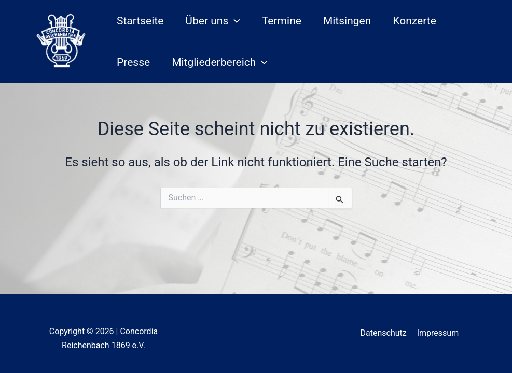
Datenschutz (384, 333)
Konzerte (414, 21)
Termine (281, 21)
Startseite (140, 21)
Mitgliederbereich (220, 62)
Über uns (212, 20)
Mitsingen (347, 21)
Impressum (438, 333)
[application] (234, 20)
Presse (133, 62)
